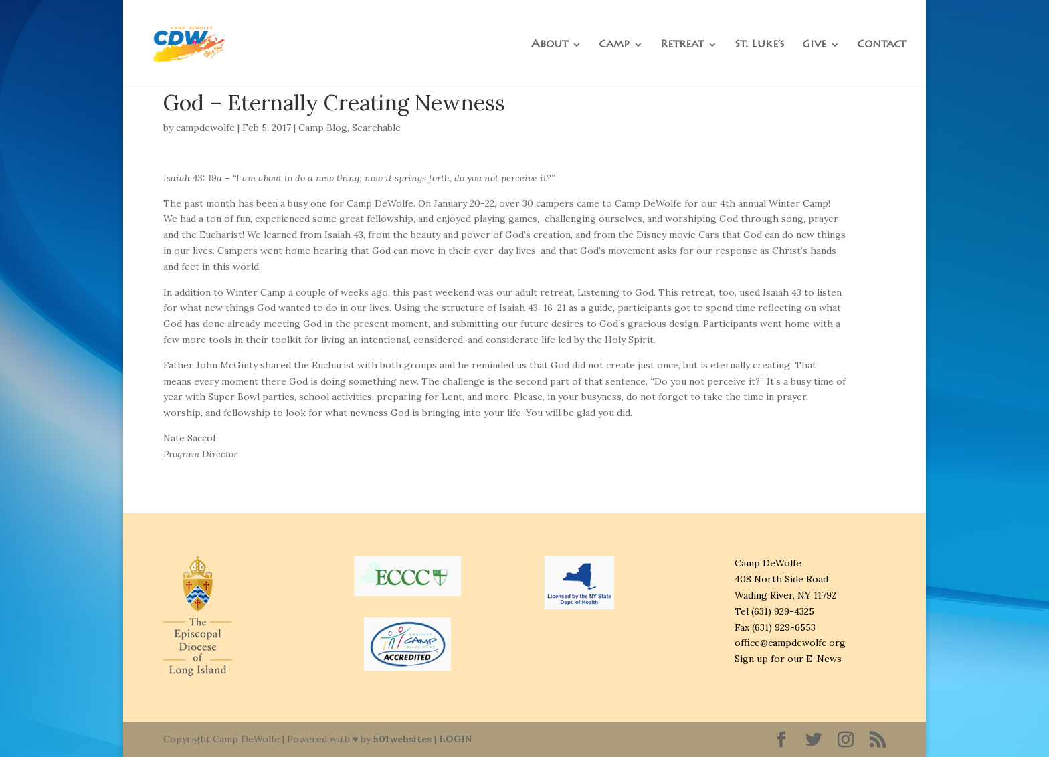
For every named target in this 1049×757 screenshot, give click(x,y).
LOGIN (455, 739)
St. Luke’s (760, 45)
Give (814, 45)
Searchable (376, 128)
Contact (881, 45)
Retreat (682, 45)
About (549, 45)
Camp (614, 45)
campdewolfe (205, 128)
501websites (402, 739)
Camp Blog (322, 128)
